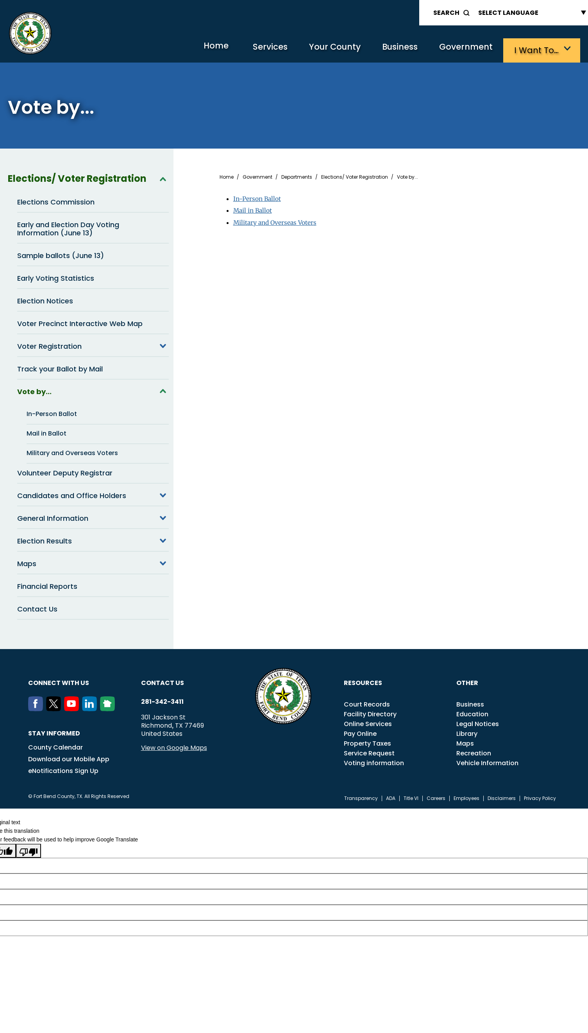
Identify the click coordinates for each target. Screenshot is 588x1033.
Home (195, 48)
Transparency (361, 797)
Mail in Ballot (46, 431)
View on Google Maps (174, 746)
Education (472, 712)
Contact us (162, 681)
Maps (93, 562)
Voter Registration (93, 344)
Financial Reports (47, 585)
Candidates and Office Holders (93, 494)
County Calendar (55, 745)
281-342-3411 (162, 700)
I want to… (537, 49)
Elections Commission (56, 200)
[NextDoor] (109, 707)
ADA (390, 797)
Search (446, 12)
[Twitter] (55, 707)
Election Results (93, 539)
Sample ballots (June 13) (60, 254)
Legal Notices (477, 722)
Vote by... (93, 390)
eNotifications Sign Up (63, 769)
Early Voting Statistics (55, 277)
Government (463, 49)
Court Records (367, 702)
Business (392, 49)
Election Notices (45, 299)
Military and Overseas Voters (72, 451)
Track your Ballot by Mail (60, 367)
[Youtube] (73, 707)
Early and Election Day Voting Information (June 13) (68, 227)
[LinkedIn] (91, 707)
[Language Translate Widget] (530, 12)
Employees (466, 797)
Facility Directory (370, 712)
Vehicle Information (487, 761)
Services (253, 49)
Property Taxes (367, 741)
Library (466, 732)
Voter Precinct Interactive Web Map (80, 322)
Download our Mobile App (68, 757)
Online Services (368, 722)
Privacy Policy (540, 797)
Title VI (411, 797)
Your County (322, 49)
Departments (296, 175)
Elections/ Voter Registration (88, 177)
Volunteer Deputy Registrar (65, 471)
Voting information (374, 761)
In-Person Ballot (52, 412)
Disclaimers (502, 797)
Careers (436, 797)
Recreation (473, 751)
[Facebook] (37, 707)
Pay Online (360, 732)
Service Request (369, 751)
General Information (93, 516)
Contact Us (37, 607)
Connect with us (58, 681)
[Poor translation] (28, 849)
